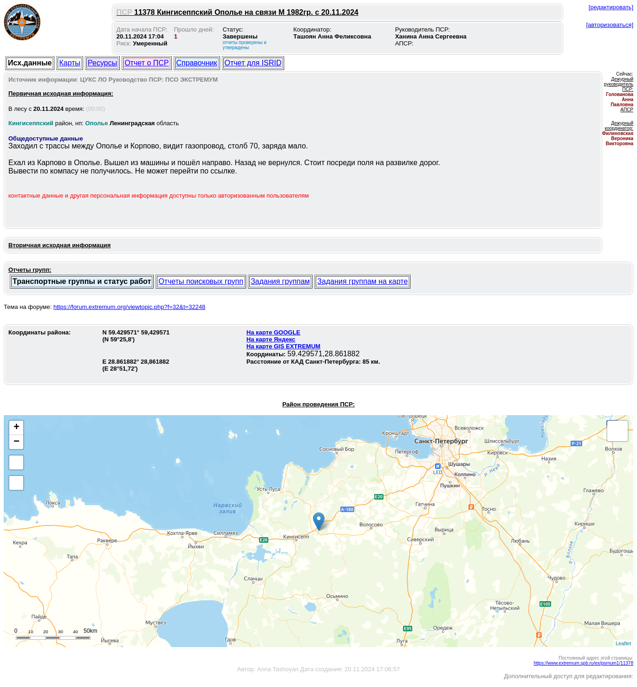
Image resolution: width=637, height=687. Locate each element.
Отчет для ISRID (253, 63)
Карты (69, 63)
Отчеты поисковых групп (200, 281)
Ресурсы (102, 63)
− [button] (16, 442)
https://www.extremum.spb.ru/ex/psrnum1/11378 (583, 663)
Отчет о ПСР (146, 63)
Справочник (196, 63)
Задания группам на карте (362, 281)
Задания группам (280, 281)
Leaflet (623, 643)
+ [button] (16, 428)
